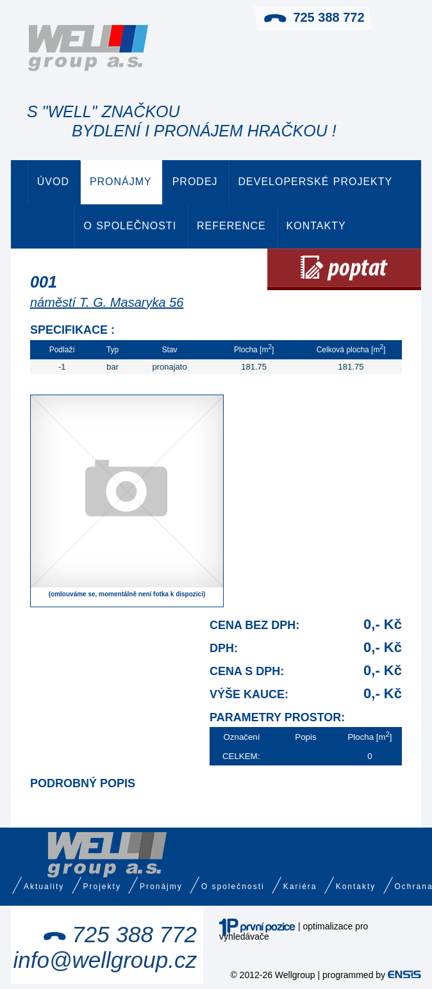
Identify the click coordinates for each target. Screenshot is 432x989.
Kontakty (316, 225)
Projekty (102, 886)
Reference (231, 225)
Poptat (344, 269)
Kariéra (300, 886)
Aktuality (44, 886)
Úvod (53, 181)
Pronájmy (121, 181)
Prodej (195, 181)
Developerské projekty (315, 181)
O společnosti (129, 225)
